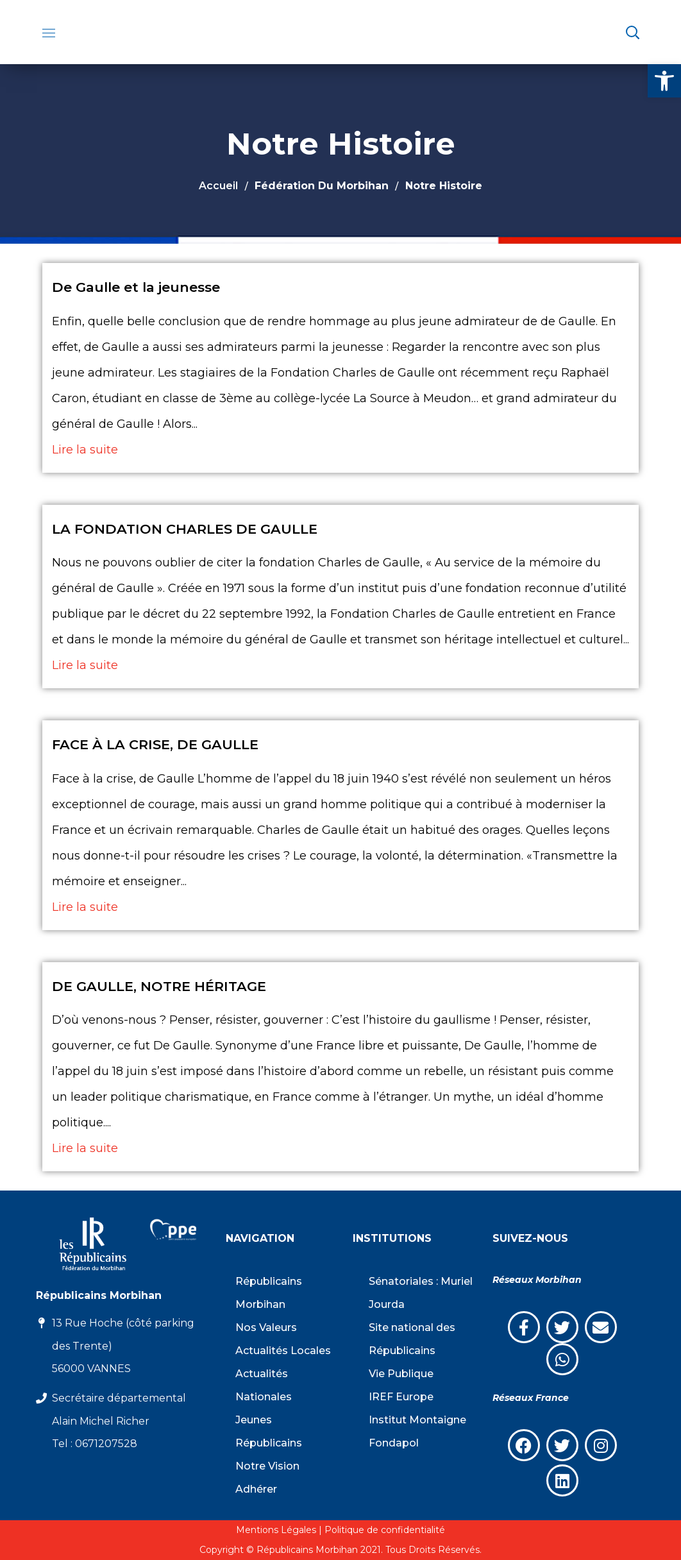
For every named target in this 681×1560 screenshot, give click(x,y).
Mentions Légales (276, 1530)
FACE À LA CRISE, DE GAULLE (155, 744)
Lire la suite (85, 450)
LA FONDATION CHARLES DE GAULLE (184, 529)
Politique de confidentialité (384, 1530)
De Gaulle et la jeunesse (136, 287)
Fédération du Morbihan (322, 186)
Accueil (218, 186)
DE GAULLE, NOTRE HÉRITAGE (159, 986)
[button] (664, 81)
